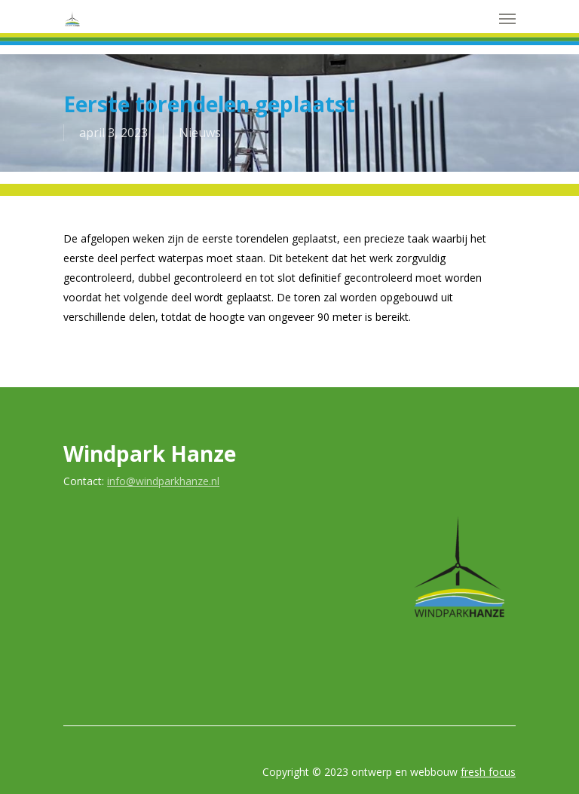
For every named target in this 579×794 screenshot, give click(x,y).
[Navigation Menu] (507, 18)
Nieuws (200, 132)
